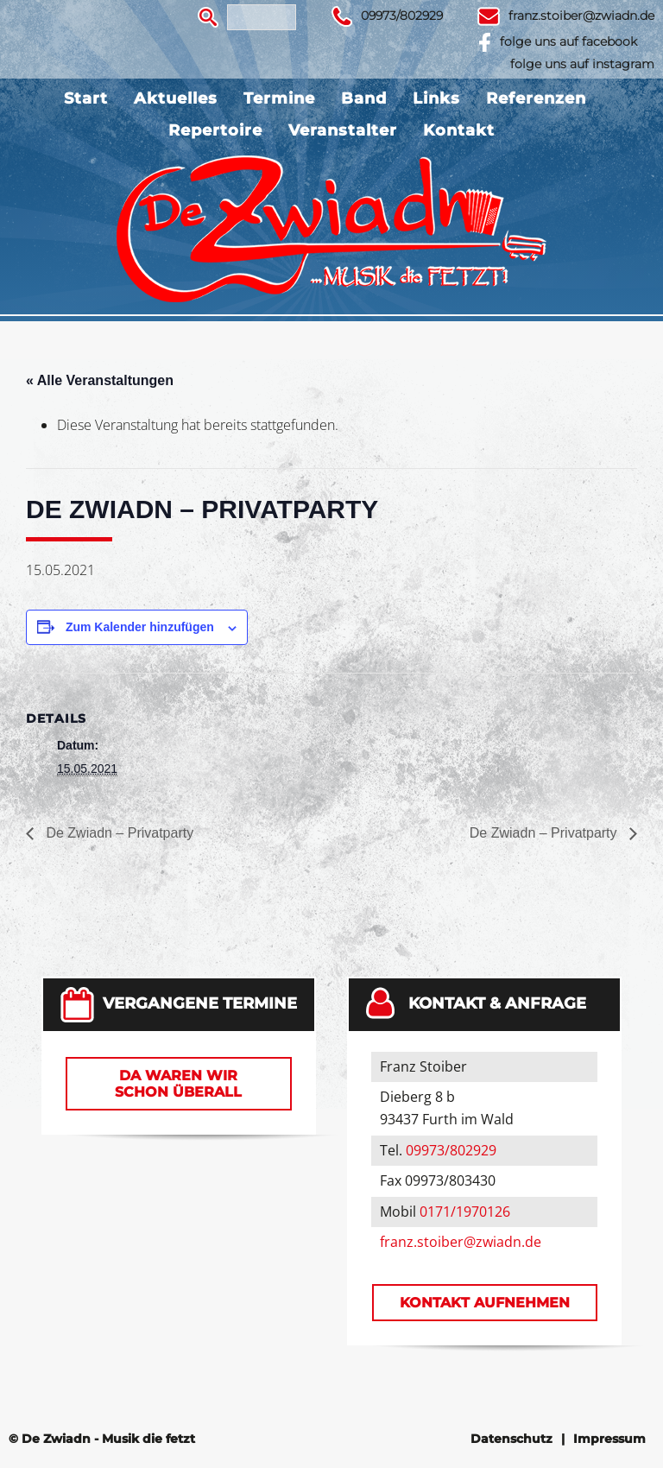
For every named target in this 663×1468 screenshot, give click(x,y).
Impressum (609, 1438)
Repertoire (215, 130)
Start (86, 98)
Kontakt (459, 130)
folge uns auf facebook (568, 41)
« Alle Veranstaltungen (100, 380)
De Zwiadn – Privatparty (117, 833)
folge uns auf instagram (582, 64)
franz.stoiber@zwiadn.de (581, 15)
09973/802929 (402, 15)
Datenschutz (511, 1438)
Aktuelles (176, 98)
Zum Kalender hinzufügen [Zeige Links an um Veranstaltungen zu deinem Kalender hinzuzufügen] (140, 627)
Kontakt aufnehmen (485, 1302)
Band (364, 98)
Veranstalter (342, 130)
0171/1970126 (465, 1211)
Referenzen (536, 98)
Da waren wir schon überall (178, 1083)
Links (436, 98)
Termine (279, 98)
